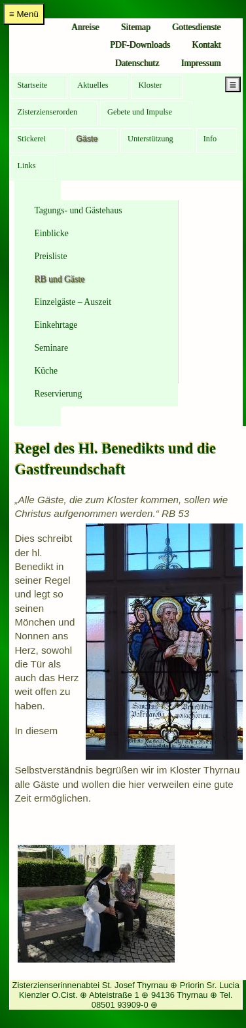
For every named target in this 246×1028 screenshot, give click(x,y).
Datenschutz (137, 63)
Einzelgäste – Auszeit (72, 302)
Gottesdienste (196, 27)
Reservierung (58, 394)
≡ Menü (24, 14)
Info (210, 138)
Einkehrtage (55, 325)
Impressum (201, 63)
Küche (46, 371)
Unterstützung (150, 138)
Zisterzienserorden (48, 111)
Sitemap (135, 27)
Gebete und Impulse (139, 111)
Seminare (51, 348)
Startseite (33, 85)
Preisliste (50, 256)
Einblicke (51, 233)
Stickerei (32, 138)
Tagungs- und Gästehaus (78, 210)
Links (27, 165)
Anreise (85, 27)
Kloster (150, 85)
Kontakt (206, 45)
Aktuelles (92, 85)
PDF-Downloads (140, 45)
